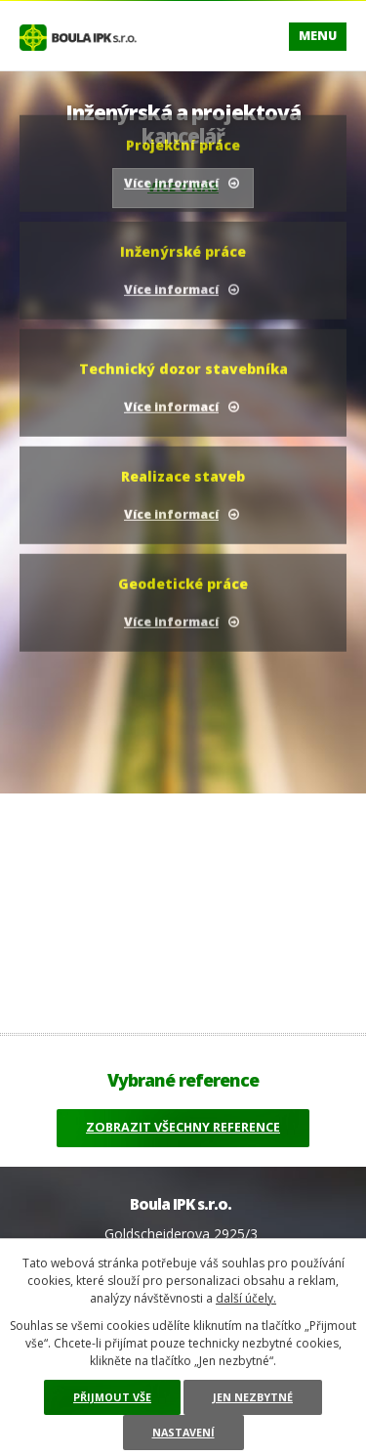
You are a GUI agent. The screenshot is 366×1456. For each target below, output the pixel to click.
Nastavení (183, 1432)
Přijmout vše (112, 1397)
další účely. (246, 1298)
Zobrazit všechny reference (183, 1127)
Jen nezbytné (253, 1397)
